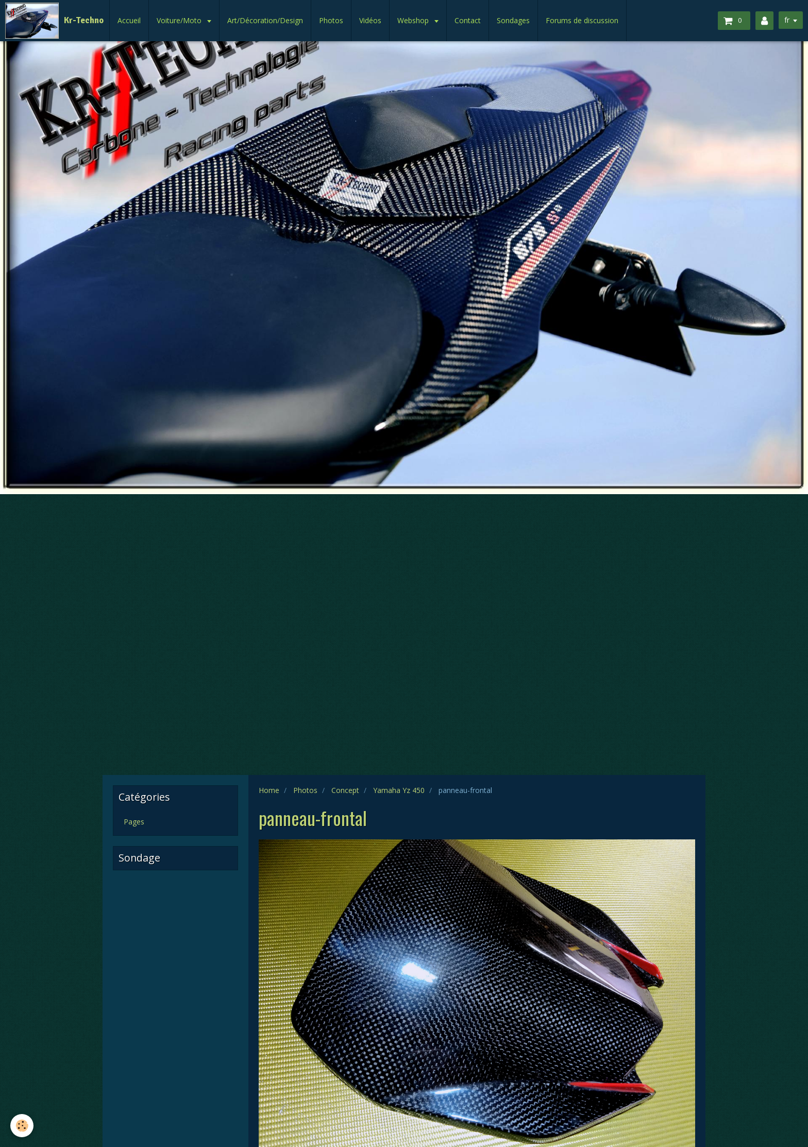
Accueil (129, 20)
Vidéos (370, 20)
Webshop (414, 20)
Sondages (513, 20)
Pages (134, 821)
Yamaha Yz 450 (399, 790)
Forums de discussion (582, 20)
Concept (345, 790)
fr (786, 20)
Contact (467, 20)
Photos (331, 20)
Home (269, 790)
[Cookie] (21, 1125)
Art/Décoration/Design (265, 20)
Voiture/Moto (180, 20)
